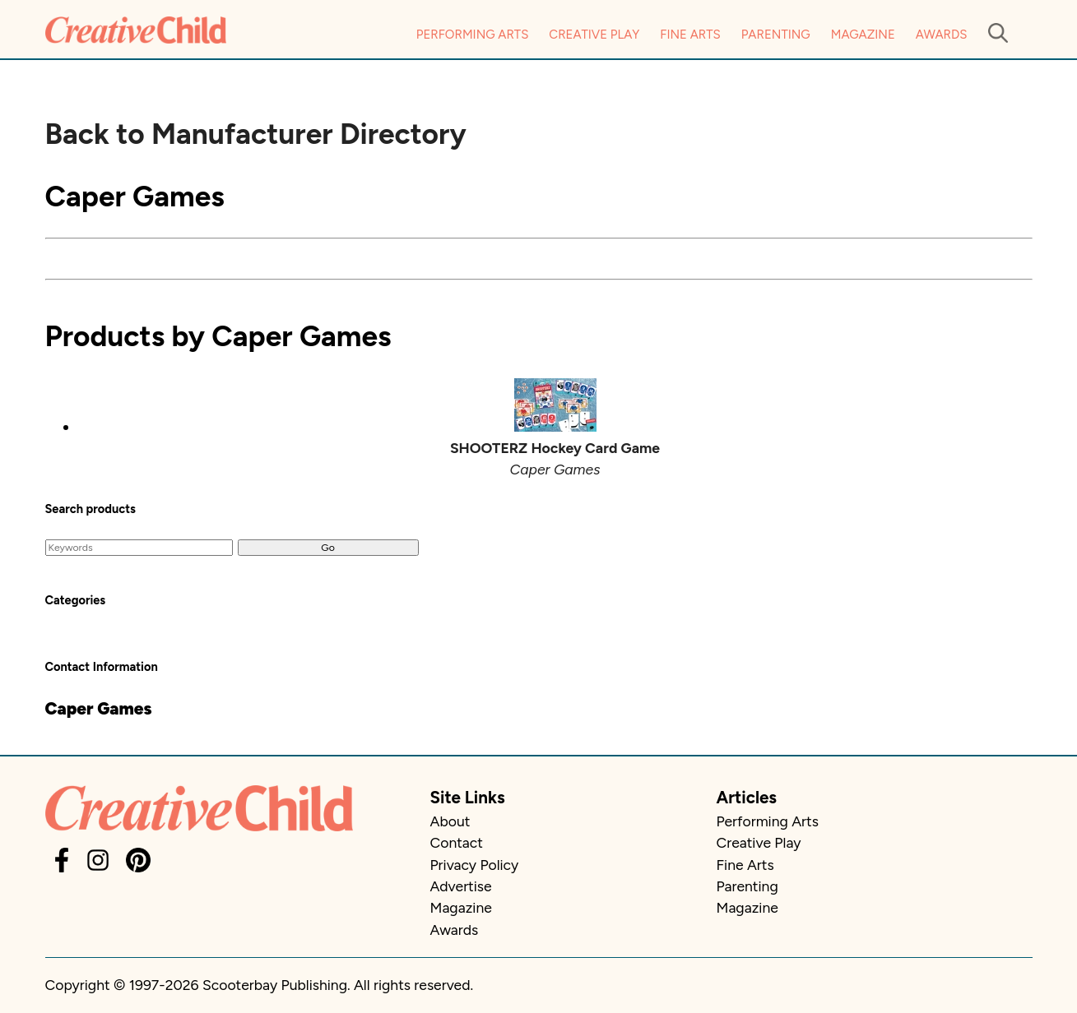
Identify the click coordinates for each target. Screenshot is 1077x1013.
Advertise (461, 886)
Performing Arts (472, 34)
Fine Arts (690, 34)
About (450, 821)
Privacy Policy (474, 864)
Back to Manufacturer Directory (256, 134)
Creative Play (594, 34)
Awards (942, 34)
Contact (456, 842)
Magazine (863, 34)
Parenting (775, 34)
